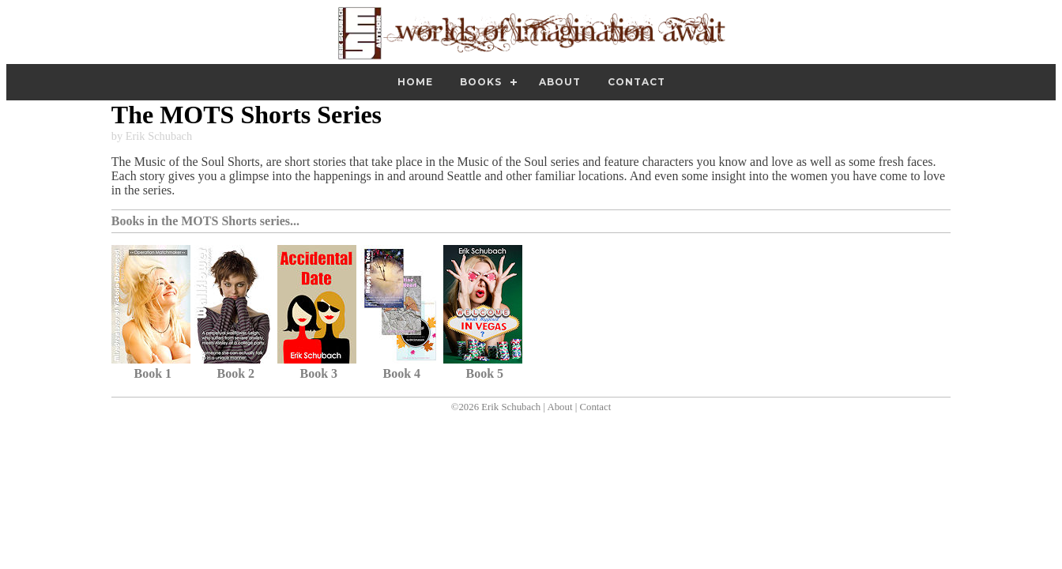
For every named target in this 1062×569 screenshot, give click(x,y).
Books (481, 82)
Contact (636, 82)
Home (415, 82)
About (560, 82)
